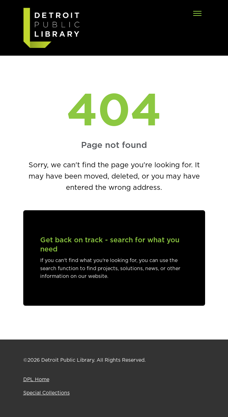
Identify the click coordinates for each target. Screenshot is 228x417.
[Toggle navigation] (197, 13)
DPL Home (36, 379)
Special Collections (46, 393)
